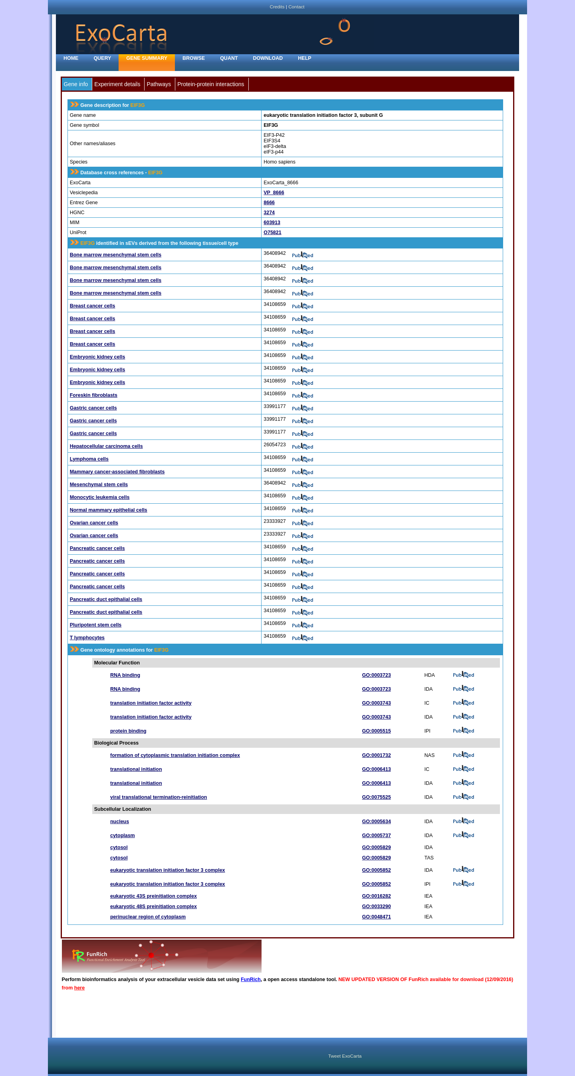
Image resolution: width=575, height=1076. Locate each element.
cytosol (119, 847)
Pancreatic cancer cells (97, 548)
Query (102, 58)
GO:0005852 (376, 870)
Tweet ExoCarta (344, 1055)
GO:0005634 (376, 821)
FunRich (251, 979)
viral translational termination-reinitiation (158, 797)
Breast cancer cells (92, 306)
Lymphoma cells (89, 459)
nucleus (119, 821)
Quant (229, 58)
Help (304, 58)
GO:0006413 (376, 769)
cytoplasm (122, 835)
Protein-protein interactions (210, 84)
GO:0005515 (376, 731)
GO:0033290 (376, 906)
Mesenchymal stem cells (99, 484)
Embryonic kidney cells (97, 357)
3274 (269, 212)
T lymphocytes (87, 637)
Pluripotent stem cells (96, 625)
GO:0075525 (376, 797)
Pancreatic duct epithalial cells (106, 599)
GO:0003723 (376, 675)
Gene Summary (146, 58)
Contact (296, 6)
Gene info (76, 84)
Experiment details (117, 84)
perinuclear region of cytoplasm (148, 917)
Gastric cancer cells (93, 408)
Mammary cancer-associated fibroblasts (117, 472)
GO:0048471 (376, 917)
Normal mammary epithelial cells (108, 510)
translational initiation (136, 769)
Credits (277, 6)
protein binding (128, 731)
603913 (272, 222)
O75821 (272, 232)
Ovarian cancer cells (94, 523)
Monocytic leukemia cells (100, 497)
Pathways (159, 84)
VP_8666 (274, 192)
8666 (269, 202)
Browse (193, 58)
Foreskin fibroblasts (93, 395)
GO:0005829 (376, 847)
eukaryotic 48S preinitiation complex (153, 906)
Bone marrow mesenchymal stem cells (115, 255)
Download (268, 58)
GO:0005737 (376, 835)
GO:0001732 (376, 755)
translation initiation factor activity (151, 703)
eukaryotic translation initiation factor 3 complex (167, 870)
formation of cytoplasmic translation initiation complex (175, 755)
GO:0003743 (376, 703)
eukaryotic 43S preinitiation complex (153, 896)
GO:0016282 (376, 896)
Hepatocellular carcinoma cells (106, 446)
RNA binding (125, 675)
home (70, 58)
